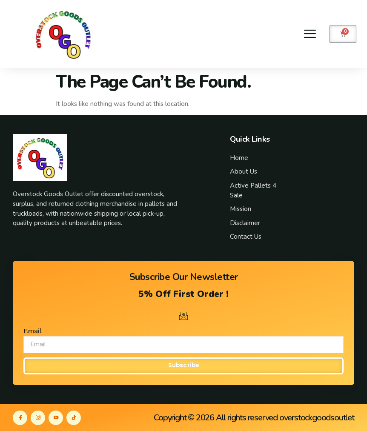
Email (32, 331)
